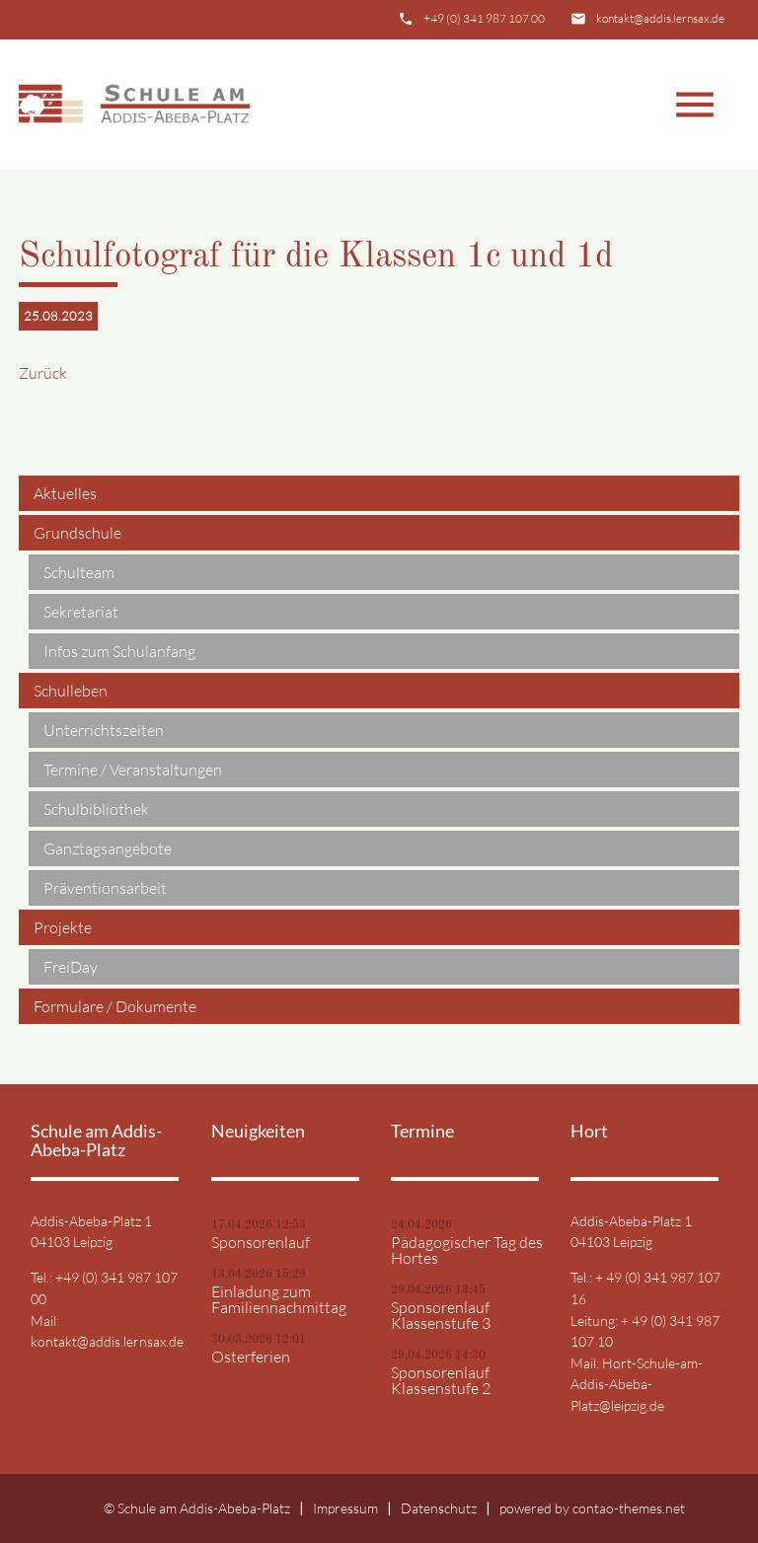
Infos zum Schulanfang (119, 651)
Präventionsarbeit (105, 888)
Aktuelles (65, 493)
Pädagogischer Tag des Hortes (467, 1250)
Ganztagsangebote (107, 848)
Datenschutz (439, 1508)
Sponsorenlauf (260, 1242)
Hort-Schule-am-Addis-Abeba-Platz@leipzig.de (636, 1384)
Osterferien (250, 1356)
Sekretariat (80, 612)
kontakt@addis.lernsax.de (660, 18)
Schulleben (71, 690)
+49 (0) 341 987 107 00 (484, 18)
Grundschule (77, 533)
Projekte (63, 927)
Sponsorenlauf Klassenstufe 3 (441, 1315)
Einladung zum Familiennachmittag (278, 1299)
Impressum (345, 1508)
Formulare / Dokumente (115, 1006)
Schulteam (78, 572)
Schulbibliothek (96, 809)
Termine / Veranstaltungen (132, 769)
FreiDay (70, 967)
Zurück (43, 373)
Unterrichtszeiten (103, 730)
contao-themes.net (628, 1508)
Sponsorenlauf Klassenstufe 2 (441, 1380)
